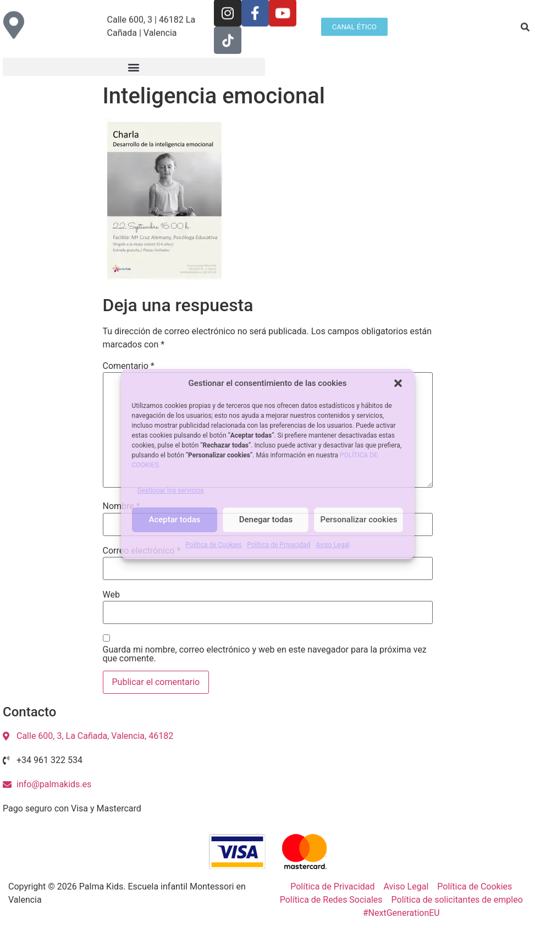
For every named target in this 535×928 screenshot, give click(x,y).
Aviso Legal (332, 545)
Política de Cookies (213, 545)
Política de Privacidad (278, 545)
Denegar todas (266, 519)
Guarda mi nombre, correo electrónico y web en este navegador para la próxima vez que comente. (265, 654)
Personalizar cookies (358, 519)
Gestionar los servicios (170, 490)
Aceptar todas (175, 519)
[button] (398, 383)
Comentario (129, 366)
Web (111, 594)
